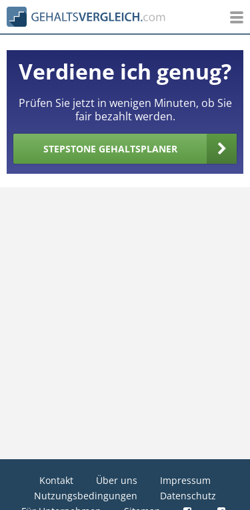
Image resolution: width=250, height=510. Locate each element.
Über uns (116, 480)
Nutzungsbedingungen (85, 495)
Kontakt (56, 480)
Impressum (185, 480)
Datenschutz (188, 495)
